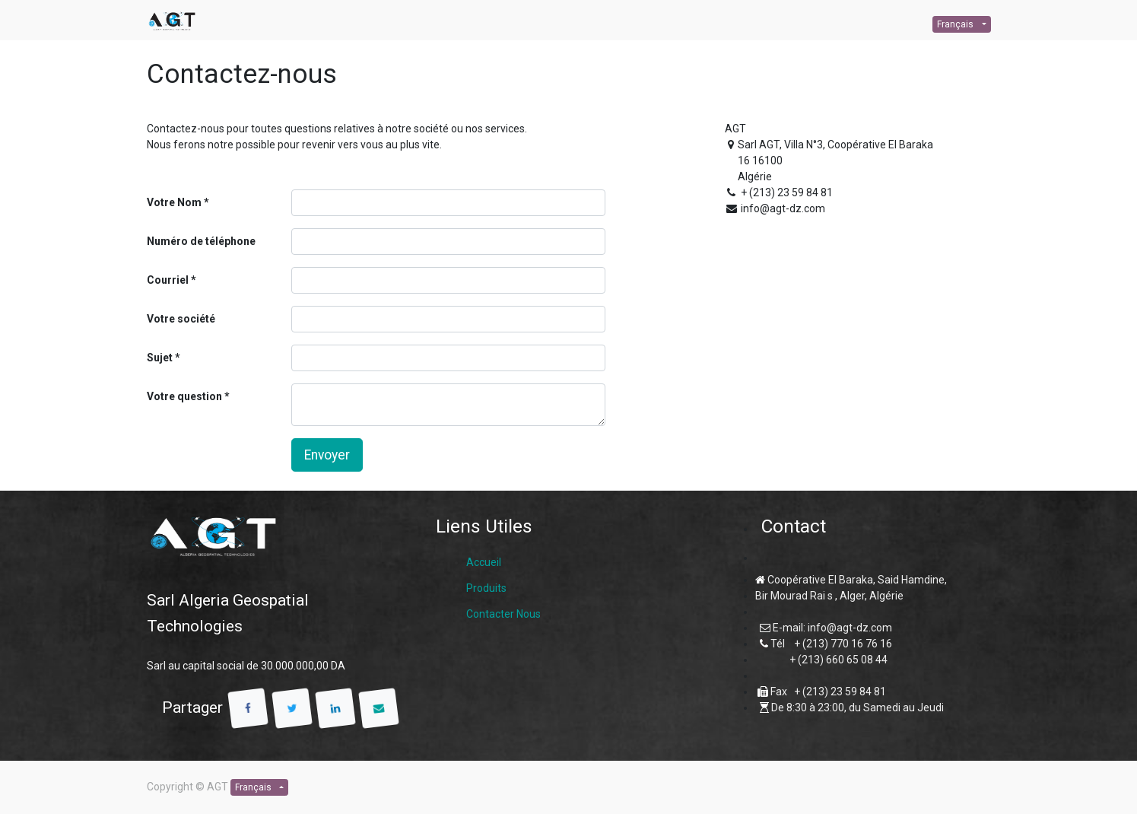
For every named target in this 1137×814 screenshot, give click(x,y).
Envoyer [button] (327, 455)
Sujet (160, 357)
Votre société (181, 319)
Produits (486, 588)
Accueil (483, 562)
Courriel (168, 280)
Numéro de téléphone (201, 241)
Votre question (184, 396)
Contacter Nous (503, 614)
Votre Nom (174, 202)
